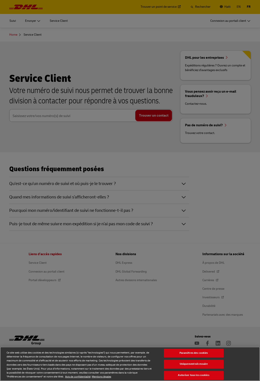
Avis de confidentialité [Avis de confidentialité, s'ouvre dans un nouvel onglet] (78, 376)
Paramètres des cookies (193, 353)
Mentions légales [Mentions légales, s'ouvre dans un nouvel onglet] (101, 376)
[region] (130, 364)
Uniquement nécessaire (194, 364)
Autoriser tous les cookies (193, 375)
